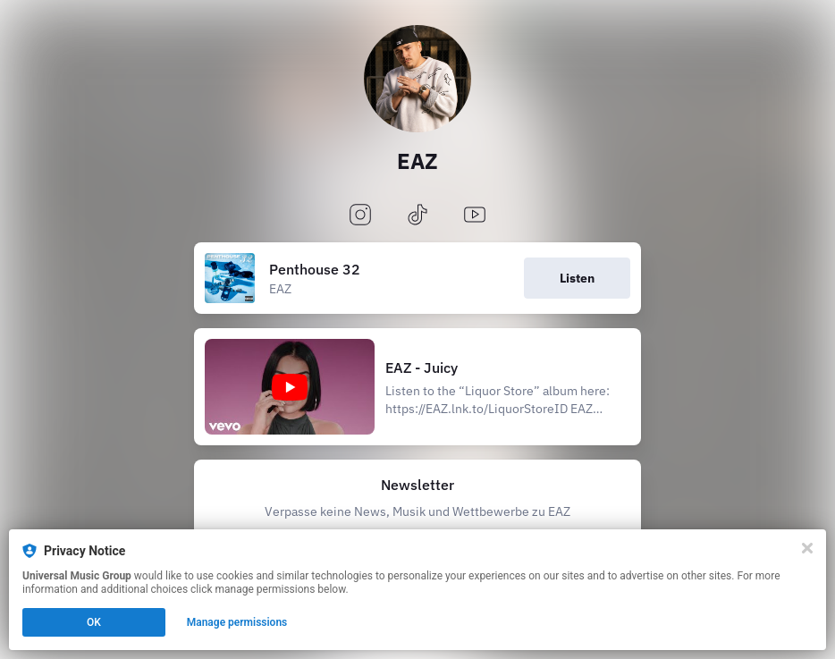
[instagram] (360, 216)
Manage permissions (237, 622)
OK (94, 622)
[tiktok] (417, 216)
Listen (577, 278)
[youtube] (474, 216)
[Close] (807, 548)
